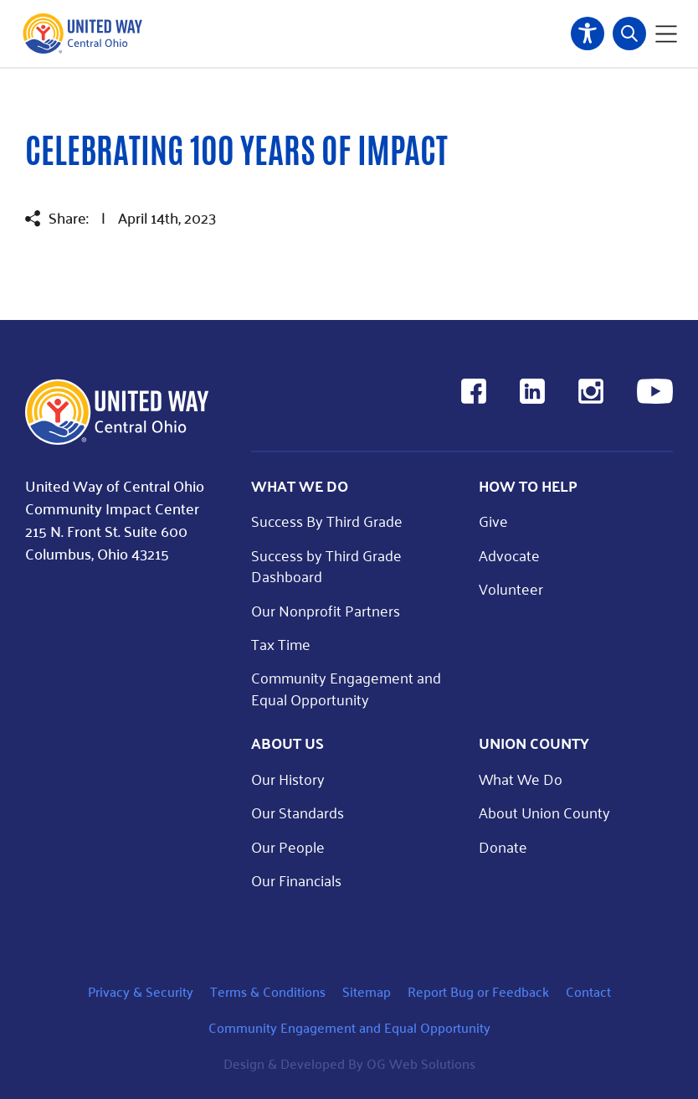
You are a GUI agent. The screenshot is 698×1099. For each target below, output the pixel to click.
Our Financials (296, 880)
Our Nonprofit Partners (325, 610)
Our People (288, 846)
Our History (288, 778)
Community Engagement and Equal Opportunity (346, 687)
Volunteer (511, 588)
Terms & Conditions (268, 991)
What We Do (520, 778)
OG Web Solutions (421, 1063)
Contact (588, 991)
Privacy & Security (140, 991)
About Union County (544, 812)
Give (493, 520)
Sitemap (366, 991)
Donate (503, 846)
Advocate (509, 555)
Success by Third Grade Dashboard (326, 565)
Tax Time (281, 644)
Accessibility (587, 33)
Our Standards (297, 812)
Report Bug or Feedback (478, 991)
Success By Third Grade (327, 520)
